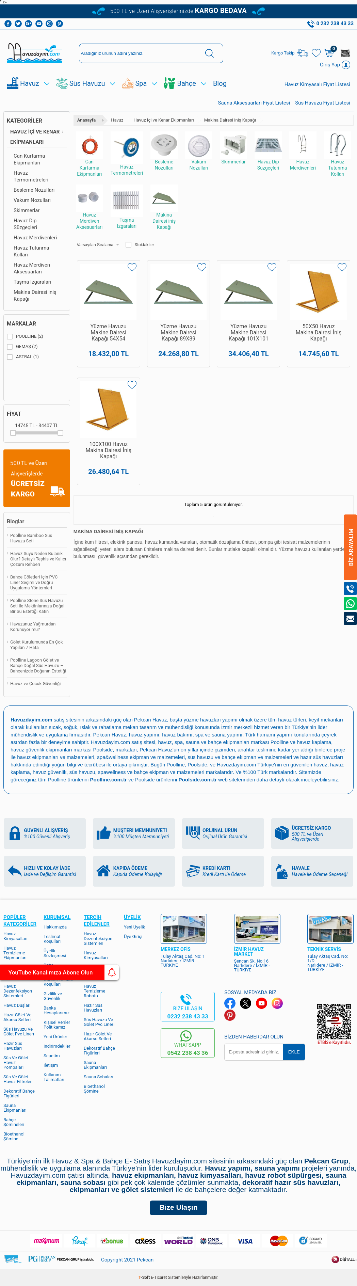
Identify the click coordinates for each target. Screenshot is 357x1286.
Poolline (280, 742)
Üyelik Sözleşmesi (55, 953)
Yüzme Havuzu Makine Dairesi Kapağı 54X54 (109, 332)
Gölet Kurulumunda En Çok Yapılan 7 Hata (36, 644)
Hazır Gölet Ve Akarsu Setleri (17, 1017)
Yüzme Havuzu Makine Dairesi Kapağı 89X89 (179, 332)
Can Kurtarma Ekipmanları (29, 159)
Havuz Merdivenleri (35, 238)
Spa (141, 83)
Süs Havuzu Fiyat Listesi (322, 103)
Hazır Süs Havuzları (12, 1046)
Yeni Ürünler (55, 1036)
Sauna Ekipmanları (15, 1108)
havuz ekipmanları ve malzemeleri (55, 757)
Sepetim (52, 1055)
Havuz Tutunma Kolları (31, 251)
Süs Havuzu (87, 83)
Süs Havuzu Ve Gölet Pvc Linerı (18, 1031)
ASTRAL (23, 356)
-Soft (145, 1277)
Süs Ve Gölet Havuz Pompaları (16, 1062)
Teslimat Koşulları (52, 939)
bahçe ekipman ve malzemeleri (169, 772)
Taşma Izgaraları (32, 282)
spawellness (112, 772)
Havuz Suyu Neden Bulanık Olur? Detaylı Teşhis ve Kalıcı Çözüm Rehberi (38, 559)
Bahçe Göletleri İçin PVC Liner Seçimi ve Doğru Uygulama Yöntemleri (34, 582)
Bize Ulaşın (178, 1207)
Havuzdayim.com (110, 742)
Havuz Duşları (17, 1005)
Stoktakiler (140, 245)
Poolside (103, 749)
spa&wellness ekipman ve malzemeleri (141, 757)
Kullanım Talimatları (54, 1077)
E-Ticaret (159, 1277)
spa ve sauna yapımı (218, 734)
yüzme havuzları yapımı (211, 720)
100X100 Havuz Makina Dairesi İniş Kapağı (108, 452)
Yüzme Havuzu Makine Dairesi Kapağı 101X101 (249, 332)
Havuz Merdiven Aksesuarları (32, 268)
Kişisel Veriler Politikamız (57, 1025)
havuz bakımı (177, 734)
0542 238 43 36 (187, 1052)
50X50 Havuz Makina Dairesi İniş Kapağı (318, 332)
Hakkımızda (55, 927)
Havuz (29, 83)
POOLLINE (25, 336)
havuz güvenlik (49, 772)
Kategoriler (24, 120)
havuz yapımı (144, 734)
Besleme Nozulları (34, 190)
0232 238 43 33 (187, 1016)
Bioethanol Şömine (14, 1136)
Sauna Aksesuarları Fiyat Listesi (254, 103)
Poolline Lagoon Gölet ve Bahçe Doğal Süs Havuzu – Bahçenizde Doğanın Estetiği (38, 665)
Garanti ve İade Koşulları (58, 982)
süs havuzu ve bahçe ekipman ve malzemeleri (240, 757)
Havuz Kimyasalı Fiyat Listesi (317, 84)
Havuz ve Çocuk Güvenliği (35, 683)
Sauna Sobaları (98, 1076)
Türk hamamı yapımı (268, 734)
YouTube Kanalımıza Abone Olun (64, 972)
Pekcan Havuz (150, 720)
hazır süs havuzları (321, 757)
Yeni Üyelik (134, 927)
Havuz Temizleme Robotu (94, 991)
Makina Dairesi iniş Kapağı (35, 295)
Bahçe (186, 83)
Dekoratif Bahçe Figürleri (19, 1093)
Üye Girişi (133, 936)
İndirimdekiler (57, 1046)
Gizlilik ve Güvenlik (53, 996)
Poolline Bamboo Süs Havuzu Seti (31, 538)
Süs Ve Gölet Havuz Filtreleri (18, 1079)
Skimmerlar (26, 210)
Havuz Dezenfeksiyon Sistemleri (17, 991)
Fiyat (14, 414)
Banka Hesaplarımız (56, 1010)
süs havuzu (82, 772)
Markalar (21, 323)
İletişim (51, 1065)
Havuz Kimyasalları (15, 936)
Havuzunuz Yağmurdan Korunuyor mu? (33, 626)
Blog (220, 83)
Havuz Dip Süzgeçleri (25, 224)
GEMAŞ (22, 346)
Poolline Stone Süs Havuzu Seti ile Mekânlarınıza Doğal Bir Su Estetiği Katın (37, 606)
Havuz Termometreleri (31, 176)
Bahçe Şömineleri (13, 1122)
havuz (320, 764)
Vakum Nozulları (32, 200)
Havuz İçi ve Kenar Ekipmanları (35, 137)
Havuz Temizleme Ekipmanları (15, 953)
